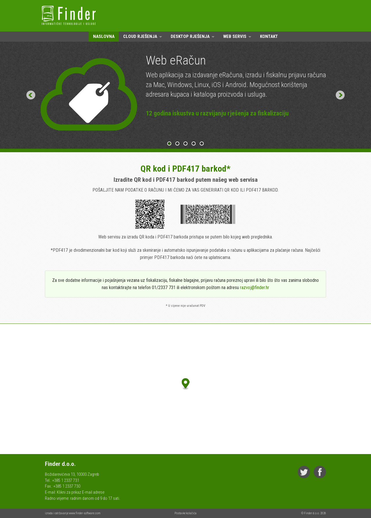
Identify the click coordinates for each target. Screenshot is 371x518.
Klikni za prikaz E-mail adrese (80, 492)
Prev (30, 95)
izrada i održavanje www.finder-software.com (73, 513)
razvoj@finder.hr (254, 287)
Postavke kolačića (185, 513)
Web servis (234, 36)
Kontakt (269, 36)
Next (340, 95)
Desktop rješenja (190, 36)
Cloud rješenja (140, 36)
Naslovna (103, 36)
